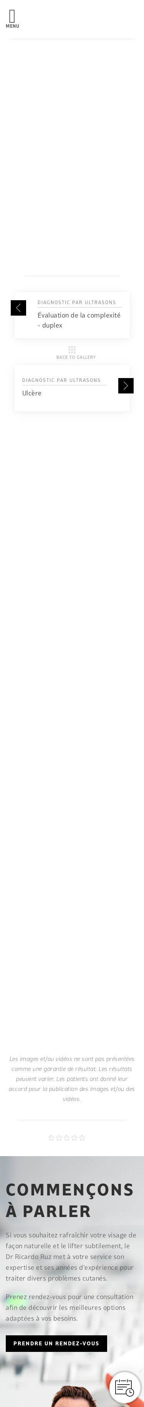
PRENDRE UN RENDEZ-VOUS (56, 1343)
